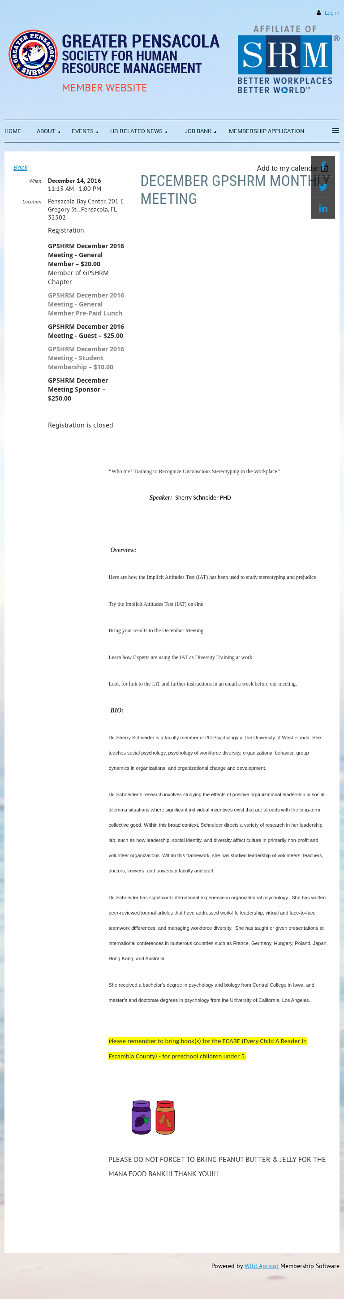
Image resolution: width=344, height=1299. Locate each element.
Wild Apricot (262, 1266)
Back (20, 167)
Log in (332, 13)
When (35, 180)
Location (31, 201)
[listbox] (294, 168)
